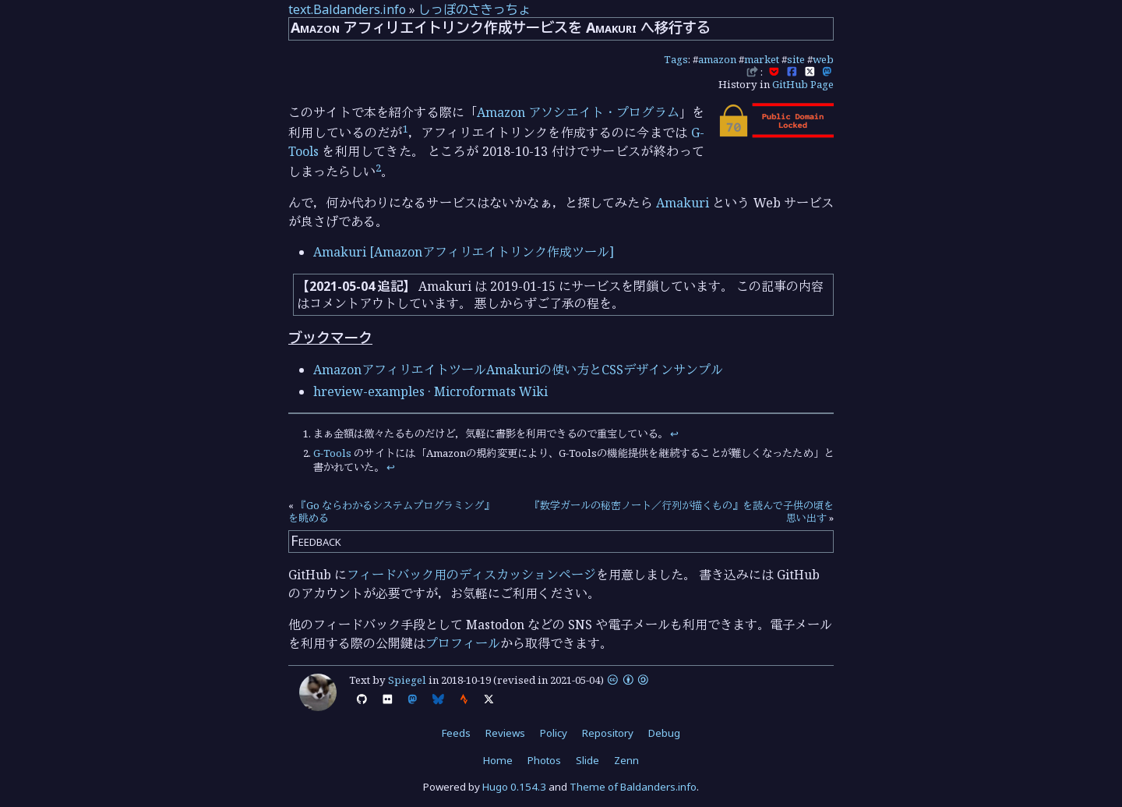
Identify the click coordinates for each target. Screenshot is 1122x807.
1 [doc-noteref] (405, 129)
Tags (676, 59)
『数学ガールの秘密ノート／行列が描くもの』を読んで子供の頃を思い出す (682, 511)
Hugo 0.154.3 (514, 787)
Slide (587, 760)
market (761, 59)
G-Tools (332, 453)
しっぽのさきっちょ (474, 9)
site (796, 59)
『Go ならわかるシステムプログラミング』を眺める (391, 511)
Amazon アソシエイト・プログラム (578, 112)
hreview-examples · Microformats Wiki (430, 391)
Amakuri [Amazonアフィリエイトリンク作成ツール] (463, 251)
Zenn (626, 760)
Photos (544, 760)
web (823, 59)
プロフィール (462, 643)
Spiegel (407, 680)
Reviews (505, 733)
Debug (664, 733)
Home (498, 760)
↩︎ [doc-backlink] (674, 434)
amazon (717, 59)
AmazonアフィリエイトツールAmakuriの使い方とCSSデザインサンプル (518, 369)
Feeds (456, 733)
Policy (553, 733)
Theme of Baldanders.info (633, 787)
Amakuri (682, 202)
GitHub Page (803, 84)
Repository (607, 733)
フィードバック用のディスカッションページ (471, 574)
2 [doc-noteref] (378, 168)
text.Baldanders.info (347, 9)
